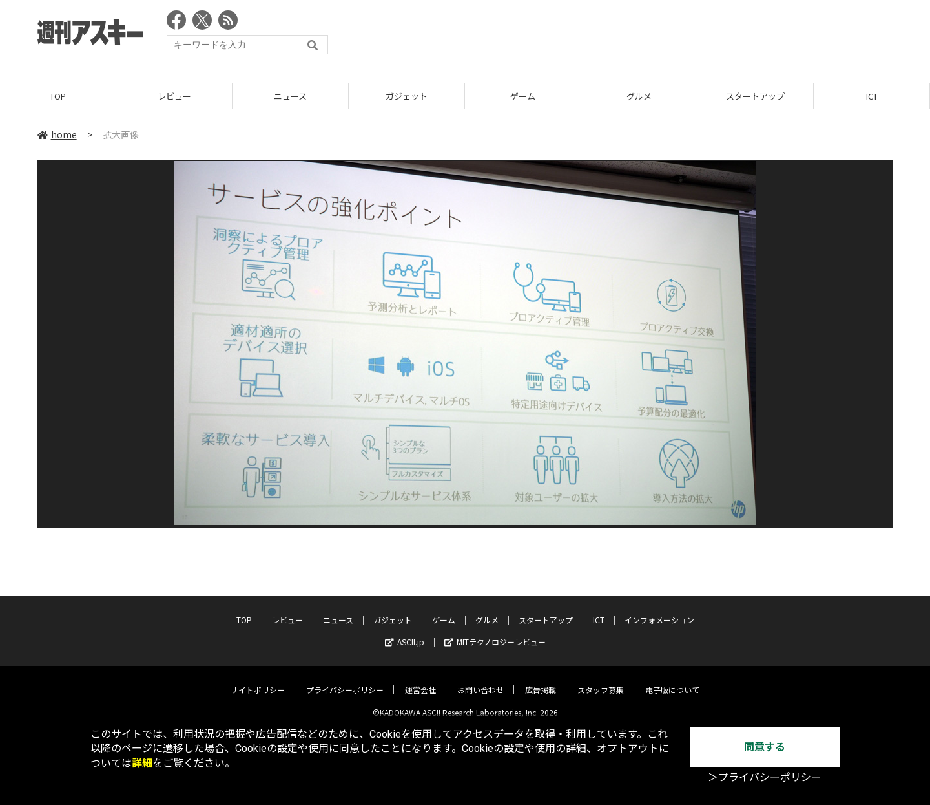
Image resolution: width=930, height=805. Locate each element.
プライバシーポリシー (345, 680)
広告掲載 (540, 680)
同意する (764, 747)
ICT (872, 97)
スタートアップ (755, 97)
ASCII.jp (404, 632)
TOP (58, 97)
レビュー (174, 97)
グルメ (639, 97)
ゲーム (522, 97)
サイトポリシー (258, 680)
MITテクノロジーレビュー (495, 632)
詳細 (142, 763)
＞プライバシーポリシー (765, 777)
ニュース (290, 97)
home (57, 135)
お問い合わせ (480, 680)
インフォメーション (659, 610)
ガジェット (407, 97)
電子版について (672, 680)
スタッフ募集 (600, 680)
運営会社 (420, 680)
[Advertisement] (657, 35)
